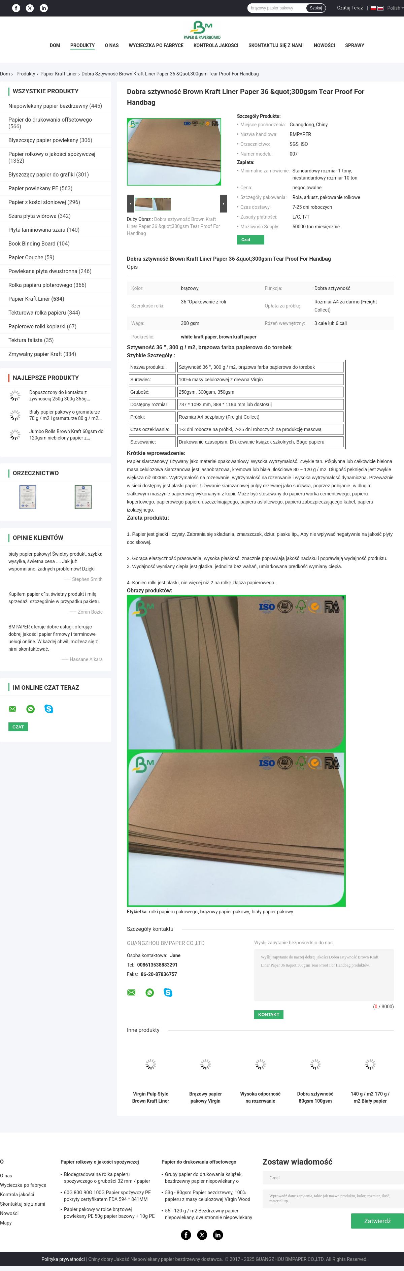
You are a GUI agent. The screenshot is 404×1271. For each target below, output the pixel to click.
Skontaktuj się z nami (276, 45)
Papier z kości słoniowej (37, 202)
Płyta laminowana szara (36, 230)
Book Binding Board (32, 243)
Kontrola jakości (216, 45)
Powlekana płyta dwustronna (42, 271)
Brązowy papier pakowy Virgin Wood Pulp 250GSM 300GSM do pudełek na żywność (206, 1097)
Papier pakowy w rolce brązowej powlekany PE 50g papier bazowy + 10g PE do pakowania (109, 1214)
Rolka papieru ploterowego (40, 285)
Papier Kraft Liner (58, 73)
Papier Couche (25, 257)
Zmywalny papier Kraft (35, 354)
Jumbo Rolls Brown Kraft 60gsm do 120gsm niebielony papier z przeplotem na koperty (66, 438)
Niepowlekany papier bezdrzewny (48, 106)
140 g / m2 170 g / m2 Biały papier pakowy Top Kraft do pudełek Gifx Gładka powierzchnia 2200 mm (370, 1097)
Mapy (6, 1223)
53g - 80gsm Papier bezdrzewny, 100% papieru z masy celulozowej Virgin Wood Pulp (207, 1197)
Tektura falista (25, 340)
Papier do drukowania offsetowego (50, 120)
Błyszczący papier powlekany (43, 140)
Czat (245, 239)
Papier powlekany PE (33, 188)
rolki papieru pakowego (173, 911)
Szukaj (316, 8)
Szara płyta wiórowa (32, 216)
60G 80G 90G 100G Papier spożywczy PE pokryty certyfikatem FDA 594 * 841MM (107, 1196)
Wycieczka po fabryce (156, 45)
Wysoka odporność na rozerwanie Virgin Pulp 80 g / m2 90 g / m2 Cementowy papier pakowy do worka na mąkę (260, 1097)
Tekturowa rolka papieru (37, 312)
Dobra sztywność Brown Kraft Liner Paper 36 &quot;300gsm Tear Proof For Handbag (173, 226)
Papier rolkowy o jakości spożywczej (51, 154)
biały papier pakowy (272, 911)
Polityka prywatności (63, 1259)
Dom (55, 45)
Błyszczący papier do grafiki (41, 174)
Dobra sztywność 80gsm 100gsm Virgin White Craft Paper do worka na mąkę (315, 1097)
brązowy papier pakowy (224, 911)
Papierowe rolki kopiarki (36, 326)
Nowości (324, 45)
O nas (112, 45)
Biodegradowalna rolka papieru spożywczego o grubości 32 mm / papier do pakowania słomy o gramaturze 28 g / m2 (107, 1179)
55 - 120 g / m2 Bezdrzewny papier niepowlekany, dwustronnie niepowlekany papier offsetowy (208, 1215)
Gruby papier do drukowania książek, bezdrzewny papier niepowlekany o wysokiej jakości (203, 1179)
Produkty (82, 45)
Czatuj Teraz (350, 7)
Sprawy (354, 45)
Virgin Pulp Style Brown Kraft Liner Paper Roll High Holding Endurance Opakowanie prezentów (151, 1097)
